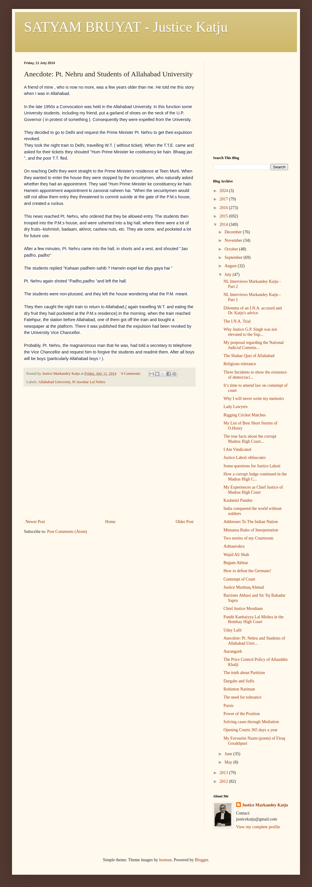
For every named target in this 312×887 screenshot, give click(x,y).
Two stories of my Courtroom (248, 538)
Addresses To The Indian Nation (251, 521)
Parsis (228, 705)
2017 (224, 199)
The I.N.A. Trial (237, 321)
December (233, 232)
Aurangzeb (233, 651)
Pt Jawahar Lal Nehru (88, 382)
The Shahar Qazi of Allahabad (249, 355)
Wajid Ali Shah (236, 554)
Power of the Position (242, 713)
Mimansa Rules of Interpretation (251, 530)
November (233, 240)
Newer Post (35, 521)
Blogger (201, 860)
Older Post (185, 521)
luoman (165, 860)
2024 (224, 190)
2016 (224, 207)
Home (110, 521)
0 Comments (130, 373)
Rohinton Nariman (239, 689)
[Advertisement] (109, 473)
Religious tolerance (240, 364)
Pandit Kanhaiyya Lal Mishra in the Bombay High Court (254, 619)
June (228, 754)
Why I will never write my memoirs (254, 398)
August (231, 266)
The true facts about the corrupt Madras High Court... (250, 439)
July (228, 274)
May (228, 762)
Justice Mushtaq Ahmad (244, 587)
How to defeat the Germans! (247, 571)
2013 (224, 772)
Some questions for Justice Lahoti (252, 466)
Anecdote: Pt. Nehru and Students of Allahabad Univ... (254, 641)
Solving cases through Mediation (251, 722)
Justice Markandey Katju (265, 805)
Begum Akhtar (236, 562)
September (233, 257)
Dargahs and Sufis (239, 681)
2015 (224, 216)
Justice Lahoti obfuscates (245, 457)
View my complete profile (258, 827)
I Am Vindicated (237, 449)
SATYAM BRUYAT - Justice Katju (126, 27)
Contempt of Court (239, 579)
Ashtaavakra (234, 546)
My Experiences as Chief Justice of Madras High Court (253, 490)
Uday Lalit (233, 630)
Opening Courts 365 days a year (251, 730)
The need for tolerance (242, 697)
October (231, 249)
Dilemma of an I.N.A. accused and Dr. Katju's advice (253, 310)
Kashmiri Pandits (238, 500)
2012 (224, 781)
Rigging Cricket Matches (245, 415)
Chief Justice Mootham (243, 608)
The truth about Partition (244, 672)
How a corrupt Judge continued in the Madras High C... (255, 476)
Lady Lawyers (236, 406)
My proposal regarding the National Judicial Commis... (254, 345)
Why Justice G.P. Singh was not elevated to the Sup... (250, 332)
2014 (224, 224)
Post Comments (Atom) (67, 531)
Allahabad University (54, 382)
